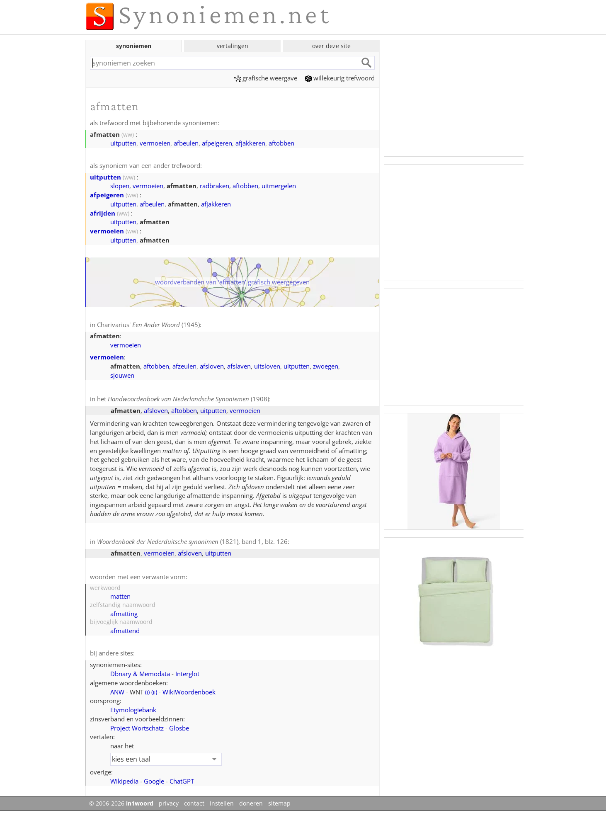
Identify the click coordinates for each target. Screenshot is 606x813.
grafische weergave (265, 78)
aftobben (281, 143)
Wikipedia (124, 781)
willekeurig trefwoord (340, 78)
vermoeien (155, 143)
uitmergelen (279, 186)
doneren (251, 803)
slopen (119, 186)
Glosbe (179, 728)
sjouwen (122, 375)
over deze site (331, 46)
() (147, 692)
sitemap (279, 803)
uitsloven (267, 366)
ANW (117, 692)
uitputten (123, 143)
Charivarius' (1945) (148, 324)
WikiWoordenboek (189, 692)
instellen (222, 803)
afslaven (239, 366)
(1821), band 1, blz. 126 (192, 541)
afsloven (212, 366)
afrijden (102, 213)
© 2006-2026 (121, 803)
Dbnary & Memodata (140, 674)
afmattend (125, 630)
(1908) (188, 399)
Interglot (187, 674)
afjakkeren (250, 143)
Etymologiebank (133, 710)
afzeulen (184, 366)
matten (120, 596)
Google (154, 781)
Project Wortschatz (137, 728)
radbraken (214, 186)
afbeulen (186, 143)
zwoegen (325, 366)
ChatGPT (182, 781)
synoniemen (133, 46)
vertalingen (232, 46)
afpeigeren (217, 143)
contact (194, 803)
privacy (169, 803)
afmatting (124, 613)
